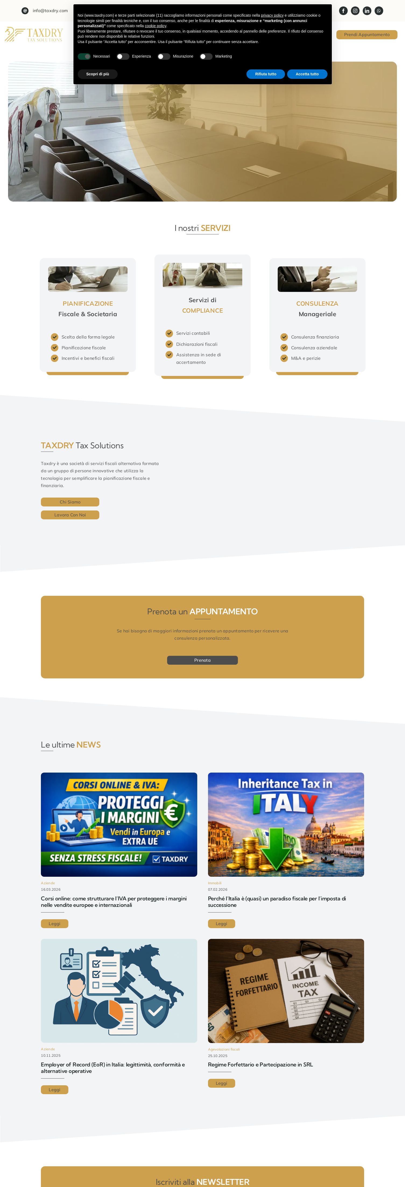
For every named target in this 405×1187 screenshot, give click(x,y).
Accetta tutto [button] (307, 74)
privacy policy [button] (272, 15)
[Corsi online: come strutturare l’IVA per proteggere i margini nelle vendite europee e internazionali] (119, 776)
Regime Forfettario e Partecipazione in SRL (260, 1064)
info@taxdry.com (50, 10)
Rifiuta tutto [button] (265, 74)
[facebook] (343, 10)
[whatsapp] (378, 10)
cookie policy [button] (155, 26)
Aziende (48, 883)
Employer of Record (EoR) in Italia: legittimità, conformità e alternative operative (113, 1067)
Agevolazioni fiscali (224, 1049)
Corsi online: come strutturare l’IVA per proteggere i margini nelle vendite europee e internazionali (114, 901)
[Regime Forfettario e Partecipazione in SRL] (286, 942)
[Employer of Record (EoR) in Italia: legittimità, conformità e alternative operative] (119, 942)
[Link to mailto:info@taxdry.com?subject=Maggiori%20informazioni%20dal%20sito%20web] (25, 10)
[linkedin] (367, 10)
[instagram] (355, 10)
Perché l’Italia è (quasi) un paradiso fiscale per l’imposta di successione (277, 901)
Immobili (215, 883)
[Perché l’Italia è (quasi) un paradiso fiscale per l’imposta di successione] (286, 776)
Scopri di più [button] (97, 74)
